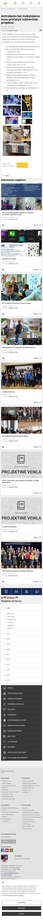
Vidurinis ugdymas (28, 781)
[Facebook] (2, 850)
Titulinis (3, 8)
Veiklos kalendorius (13, 693)
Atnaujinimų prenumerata (15, 758)
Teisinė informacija (28, 826)
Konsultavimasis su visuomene (32, 815)
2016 (8, 680)
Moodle (8, 688)
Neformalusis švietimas (29, 783)
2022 (8, 649)
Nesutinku (21, 908)
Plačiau (36, 225)
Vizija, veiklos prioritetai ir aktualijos (9, 786)
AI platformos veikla (9, 259)
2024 (8, 639)
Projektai (9, 709)
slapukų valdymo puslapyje (16, 895)
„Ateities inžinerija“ (8, 392)
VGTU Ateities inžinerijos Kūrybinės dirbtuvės (17, 571)
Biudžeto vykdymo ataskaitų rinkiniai (10, 809)
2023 (8, 644)
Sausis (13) (10, 628)
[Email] (11, 850)
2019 (8, 665)
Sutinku (21, 914)
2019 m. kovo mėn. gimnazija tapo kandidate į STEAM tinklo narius (20, 481)
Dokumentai (9, 715)
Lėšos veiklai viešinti (8, 814)
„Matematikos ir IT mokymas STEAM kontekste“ (18, 347)
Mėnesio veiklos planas (14, 725)
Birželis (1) (10, 614)
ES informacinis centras (14, 720)
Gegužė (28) (10, 616)
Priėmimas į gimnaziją (13, 704)
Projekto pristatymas (9, 527)
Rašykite (5, 841)
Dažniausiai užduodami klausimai (32, 817)
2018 (8, 670)
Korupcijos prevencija (29, 821)
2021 (8, 654)
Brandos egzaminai (12, 699)
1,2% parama (10, 742)
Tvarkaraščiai (7, 771)
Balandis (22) (11, 619)
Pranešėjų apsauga (28, 819)
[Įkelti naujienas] (15, 3)
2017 (8, 675)
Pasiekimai (9, 747)
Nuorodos (25, 808)
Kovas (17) (10, 622)
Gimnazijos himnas (7, 794)
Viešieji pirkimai (6, 819)
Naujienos (12, 8)
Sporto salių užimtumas (14, 752)
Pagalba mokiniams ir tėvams (31, 785)
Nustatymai (21, 902)
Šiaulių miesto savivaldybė (22, 858)
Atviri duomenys (27, 828)
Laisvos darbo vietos (28, 810)
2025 (8, 634)
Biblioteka (9, 736)
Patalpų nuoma (27, 790)
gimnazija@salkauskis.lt (11, 873)
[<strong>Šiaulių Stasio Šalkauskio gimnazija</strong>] (5, 3)
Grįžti (7, 176)
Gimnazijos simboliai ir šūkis (10, 792)
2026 (8, 608)
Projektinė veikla (22, 8)
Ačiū (21, 165)
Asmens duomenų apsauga (30, 812)
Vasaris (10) (11, 625)
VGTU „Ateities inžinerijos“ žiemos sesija (16, 303)
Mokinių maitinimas (12, 731)
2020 (8, 659)
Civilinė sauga (27, 824)
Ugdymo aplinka (6, 783)
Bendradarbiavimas (7, 796)
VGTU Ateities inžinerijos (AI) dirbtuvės (15, 436)
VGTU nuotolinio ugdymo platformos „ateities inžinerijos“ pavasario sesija (18, 213)
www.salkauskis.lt (6, 875)
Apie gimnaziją (6, 781)
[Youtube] (7, 850)
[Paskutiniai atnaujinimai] (23, 3)
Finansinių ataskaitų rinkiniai (10, 812)
